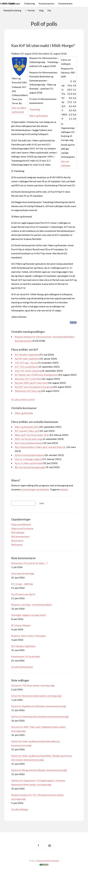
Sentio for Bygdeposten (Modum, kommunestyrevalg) (38, 706)
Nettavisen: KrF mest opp (28, 390)
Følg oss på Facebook (22, 528)
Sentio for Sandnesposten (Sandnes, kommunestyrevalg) (40, 716)
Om (49, 10)
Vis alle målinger (19, 809)
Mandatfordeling (12, 10)
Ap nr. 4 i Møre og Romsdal (28, 463)
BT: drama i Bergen (20, 625)
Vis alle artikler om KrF (23, 399)
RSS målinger (18, 532)
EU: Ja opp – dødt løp (22, 583)
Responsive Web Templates (48, 861)
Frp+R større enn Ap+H (23, 594)
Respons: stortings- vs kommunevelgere (31, 604)
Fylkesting (29, 3)
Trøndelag (34, 109)
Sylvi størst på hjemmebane (29, 443)
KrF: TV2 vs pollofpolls (26, 366)
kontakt (64, 489)
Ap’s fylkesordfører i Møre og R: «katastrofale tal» (40, 447)
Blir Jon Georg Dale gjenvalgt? (30, 467)
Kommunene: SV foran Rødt (25, 656)
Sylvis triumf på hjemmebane (29, 455)
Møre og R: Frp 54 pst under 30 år (32, 435)
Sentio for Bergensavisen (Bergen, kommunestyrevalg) (39, 770)
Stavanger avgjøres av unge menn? (28, 615)
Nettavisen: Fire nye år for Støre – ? (29, 563)
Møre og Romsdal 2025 (27, 426)
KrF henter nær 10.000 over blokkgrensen (36, 374)
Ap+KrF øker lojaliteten (27, 358)
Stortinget (14, 3)
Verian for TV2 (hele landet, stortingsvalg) (33, 685)
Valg (41, 10)
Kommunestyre (46, 3)
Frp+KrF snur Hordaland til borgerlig (34, 386)
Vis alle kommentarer (22, 666)
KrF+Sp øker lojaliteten (27, 354)
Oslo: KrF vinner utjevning (28, 370)
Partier (31, 10)
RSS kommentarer (20, 536)
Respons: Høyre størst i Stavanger (28, 635)
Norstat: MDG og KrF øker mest (31, 382)
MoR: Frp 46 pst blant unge (28, 439)
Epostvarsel (17, 540)
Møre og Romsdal (38, 115)
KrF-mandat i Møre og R (27, 430)
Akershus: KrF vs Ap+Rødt (28, 378)
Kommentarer (65, 3)
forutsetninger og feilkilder (35, 489)
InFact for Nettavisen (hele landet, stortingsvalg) (36, 695)
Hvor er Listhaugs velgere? (28, 459)
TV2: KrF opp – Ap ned (26, 362)
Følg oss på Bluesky (21, 524)
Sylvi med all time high (22, 573)
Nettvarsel (16, 544)
